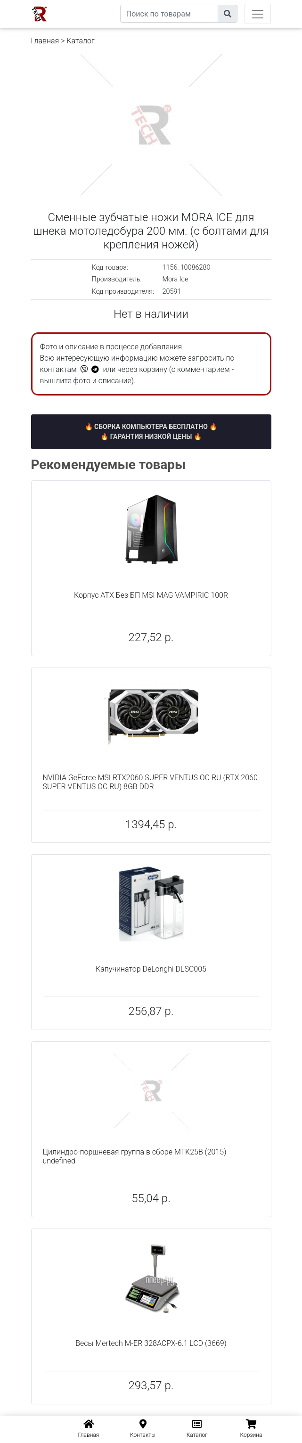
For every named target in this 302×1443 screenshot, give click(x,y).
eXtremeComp (98, 3)
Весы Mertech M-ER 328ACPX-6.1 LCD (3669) (151, 1343)
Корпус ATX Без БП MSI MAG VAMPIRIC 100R (151, 595)
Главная (45, 40)
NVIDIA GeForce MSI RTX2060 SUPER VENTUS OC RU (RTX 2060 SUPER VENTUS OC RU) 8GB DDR (150, 782)
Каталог (80, 40)
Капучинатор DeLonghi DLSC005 (151, 969)
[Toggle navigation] (258, 14)
